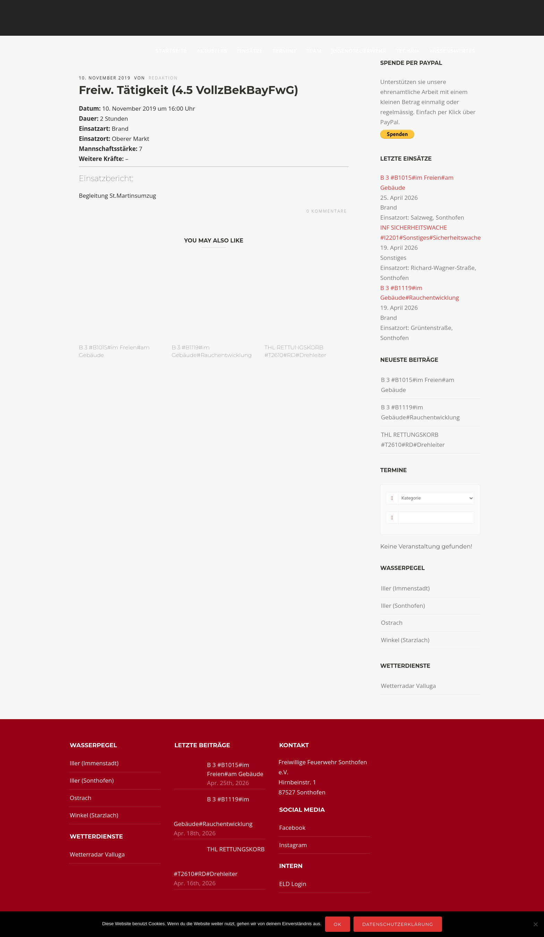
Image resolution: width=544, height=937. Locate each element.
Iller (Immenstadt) (405, 588)
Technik (408, 50)
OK (337, 924)
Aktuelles (212, 50)
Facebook (292, 828)
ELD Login (292, 884)
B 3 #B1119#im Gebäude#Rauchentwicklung (420, 412)
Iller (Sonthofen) (403, 606)
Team (314, 50)
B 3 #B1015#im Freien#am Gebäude (417, 385)
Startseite (171, 50)
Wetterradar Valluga (408, 686)
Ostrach (391, 623)
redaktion (163, 78)
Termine (284, 50)
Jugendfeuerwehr (358, 50)
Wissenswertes (452, 50)
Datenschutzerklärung (397, 924)
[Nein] (535, 924)
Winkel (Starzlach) (405, 640)
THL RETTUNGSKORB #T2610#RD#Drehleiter (413, 440)
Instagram (293, 845)
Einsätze (250, 50)
